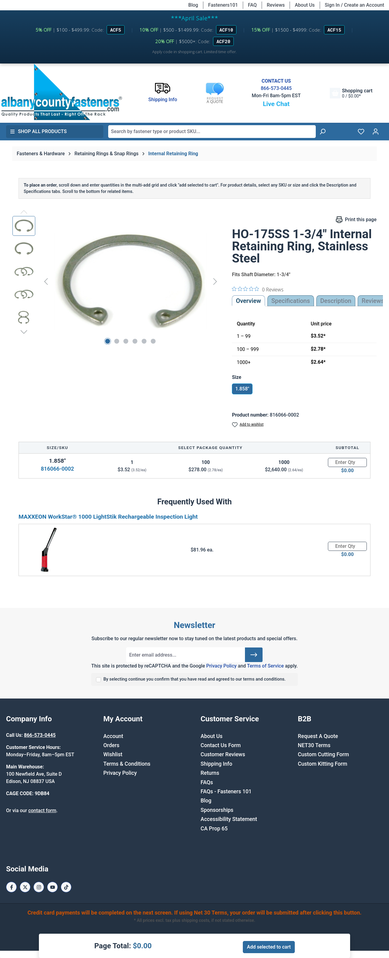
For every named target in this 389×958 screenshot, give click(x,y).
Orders (111, 745)
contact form (42, 810)
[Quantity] (347, 462)
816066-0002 (57, 468)
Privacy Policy (221, 666)
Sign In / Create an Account (354, 5)
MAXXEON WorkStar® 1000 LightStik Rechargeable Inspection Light (108, 516)
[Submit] (254, 654)
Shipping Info (216, 764)
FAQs (207, 782)
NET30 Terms (314, 745)
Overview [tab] (248, 300)
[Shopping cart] (351, 93)
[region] (116, 281)
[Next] (215, 281)
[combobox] (212, 131)
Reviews (276, 5)
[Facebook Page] (11, 887)
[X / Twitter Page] (25, 887)
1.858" (242, 389)
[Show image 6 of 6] (153, 341)
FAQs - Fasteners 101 (226, 791)
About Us (305, 5)
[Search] (322, 131)
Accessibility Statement (229, 819)
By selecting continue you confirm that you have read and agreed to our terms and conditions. (194, 679)
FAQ (252, 5)
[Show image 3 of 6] (125, 341)
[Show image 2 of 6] (116, 341)
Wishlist (112, 754)
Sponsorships (217, 810)
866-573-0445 (276, 88)
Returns (210, 773)
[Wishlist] (361, 131)
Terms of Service (265, 666)
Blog (193, 5)
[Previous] (45, 281)
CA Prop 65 (214, 829)
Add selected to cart (269, 947)
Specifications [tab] (290, 300)
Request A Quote (318, 736)
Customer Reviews (223, 754)
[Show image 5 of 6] (144, 341)
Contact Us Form (221, 745)
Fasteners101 (223, 5)
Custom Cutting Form (323, 754)
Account (113, 736)
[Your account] (375, 131)
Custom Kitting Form (322, 764)
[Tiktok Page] (66, 887)
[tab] (335, 300)
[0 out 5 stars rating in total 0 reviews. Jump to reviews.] (258, 289)
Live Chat (276, 104)
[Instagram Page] (38, 887)
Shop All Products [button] (38, 131)
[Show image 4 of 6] (135, 341)
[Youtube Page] (52, 887)
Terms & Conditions (126, 764)
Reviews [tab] (373, 300)
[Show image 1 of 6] (107, 341)
